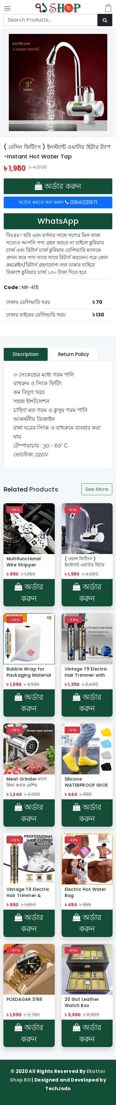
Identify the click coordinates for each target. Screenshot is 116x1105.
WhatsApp (58, 221)
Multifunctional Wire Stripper (23, 562)
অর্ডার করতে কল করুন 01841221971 (58, 202)
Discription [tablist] (26, 354)
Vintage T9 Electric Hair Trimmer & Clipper (27, 892)
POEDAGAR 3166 (24, 999)
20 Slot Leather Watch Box (82, 1002)
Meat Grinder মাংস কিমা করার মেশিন (26, 782)
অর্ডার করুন (58, 186)
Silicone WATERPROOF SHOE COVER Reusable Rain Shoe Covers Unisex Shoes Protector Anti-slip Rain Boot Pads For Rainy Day (86, 782)
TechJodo (58, 1088)
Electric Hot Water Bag (85, 892)
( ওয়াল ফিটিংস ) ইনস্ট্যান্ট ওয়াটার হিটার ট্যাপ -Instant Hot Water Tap (85, 562)
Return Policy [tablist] (73, 354)
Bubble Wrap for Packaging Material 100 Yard (28, 672)
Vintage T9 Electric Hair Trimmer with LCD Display (86, 672)
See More (96, 489)
